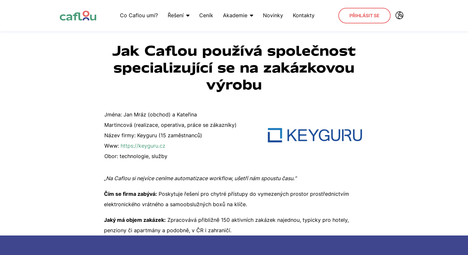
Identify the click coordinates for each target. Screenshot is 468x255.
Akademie (238, 15)
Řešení (178, 15)
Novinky (273, 15)
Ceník (206, 15)
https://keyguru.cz (143, 145)
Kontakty (304, 15)
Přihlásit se (364, 15)
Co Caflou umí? (139, 15)
